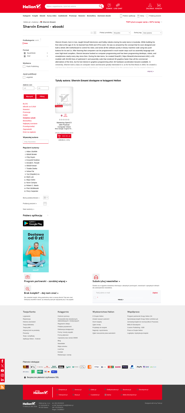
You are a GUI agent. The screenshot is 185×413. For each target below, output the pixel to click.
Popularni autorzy (31, 148)
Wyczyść (29, 96)
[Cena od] (28, 88)
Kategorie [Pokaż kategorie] (27, 16)
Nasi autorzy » (28, 209)
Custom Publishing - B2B (135, 327)
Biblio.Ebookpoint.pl (129, 395)
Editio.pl (93, 389)
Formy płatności (63, 335)
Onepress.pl (63, 389)
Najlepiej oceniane (30, 123)
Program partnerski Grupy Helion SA (139, 316)
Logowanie (26, 316)
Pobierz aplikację (129, 16)
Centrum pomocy (63, 316)
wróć (37, 40)
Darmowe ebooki (104, 16)
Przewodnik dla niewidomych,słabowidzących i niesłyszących (68, 320)
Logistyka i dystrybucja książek (137, 333)
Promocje (73, 16)
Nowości (81, 16)
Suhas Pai (30, 171)
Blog (59, 341)
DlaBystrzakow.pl (113, 389)
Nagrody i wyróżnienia (100, 330)
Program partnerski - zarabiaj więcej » (45, 281)
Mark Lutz (30, 177)
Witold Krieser (31, 166)
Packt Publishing (31, 66)
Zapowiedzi (27, 129)
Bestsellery (91, 16)
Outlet (25, 115)
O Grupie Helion (97, 316)
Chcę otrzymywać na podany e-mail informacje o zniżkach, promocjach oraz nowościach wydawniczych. (118, 298)
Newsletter (61, 343)
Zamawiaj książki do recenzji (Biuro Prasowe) (142, 322)
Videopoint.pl (63, 395)
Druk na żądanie (29, 132)
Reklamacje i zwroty (64, 355)
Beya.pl (77, 395)
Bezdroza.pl (127, 389)
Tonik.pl (159, 403)
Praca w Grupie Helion (135, 330)
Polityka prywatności (65, 326)
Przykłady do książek (99, 327)
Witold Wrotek (31, 154)
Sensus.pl (78, 389)
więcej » (120, 299)
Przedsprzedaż (29, 126)
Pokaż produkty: (106, 32)
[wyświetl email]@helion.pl (65, 405)
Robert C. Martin (32, 185)
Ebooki (42, 16)
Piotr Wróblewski (32, 188)
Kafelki (94, 32)
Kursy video (52, 16)
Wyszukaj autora (30, 137)
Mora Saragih (59, 129)
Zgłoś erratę (96, 325)
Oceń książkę (97, 322)
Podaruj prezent (155, 16)
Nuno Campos (31, 183)
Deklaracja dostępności (66, 329)
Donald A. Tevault (32, 163)
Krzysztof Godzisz (33, 160)
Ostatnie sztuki (29, 118)
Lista (91, 32)
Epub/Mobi (37, 53)
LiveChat (61, 349)
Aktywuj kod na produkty (31, 330)
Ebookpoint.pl (143, 389)
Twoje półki (26, 327)
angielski (28, 77)
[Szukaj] (101, 6)
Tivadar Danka (31, 168)
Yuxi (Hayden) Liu (33, 174)
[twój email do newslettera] (121, 293)
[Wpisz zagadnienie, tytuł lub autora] (71, 6)
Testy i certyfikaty (29, 336)
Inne (26, 43)
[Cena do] (43, 88)
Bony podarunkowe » (31, 198)
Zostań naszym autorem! (100, 319)
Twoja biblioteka (28, 325)
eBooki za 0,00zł (29, 107)
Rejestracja (27, 319)
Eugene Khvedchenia (71, 129)
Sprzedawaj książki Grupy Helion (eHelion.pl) (142, 319)
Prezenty (26, 333)
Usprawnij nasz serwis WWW (68, 338)
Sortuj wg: (138, 32)
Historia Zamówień (29, 322)
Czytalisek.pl (95, 395)
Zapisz (155, 293)
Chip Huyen (30, 157)
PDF (37, 56)
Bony (142, 16)
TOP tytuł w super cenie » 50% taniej (143, 22)
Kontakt (60, 352)
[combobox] (122, 32)
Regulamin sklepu (64, 324)
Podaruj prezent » (30, 203)
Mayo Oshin (30, 180)
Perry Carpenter (32, 191)
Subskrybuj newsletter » (106, 281)
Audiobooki (62, 16)
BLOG (25, 104)
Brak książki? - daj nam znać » (41, 293)
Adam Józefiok (31, 151)
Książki (35, 16)
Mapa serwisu (62, 346)
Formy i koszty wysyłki (65, 332)
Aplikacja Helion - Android (31, 339)
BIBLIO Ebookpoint (133, 325)
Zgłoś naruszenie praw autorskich (103, 333)
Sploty (109, 395)
